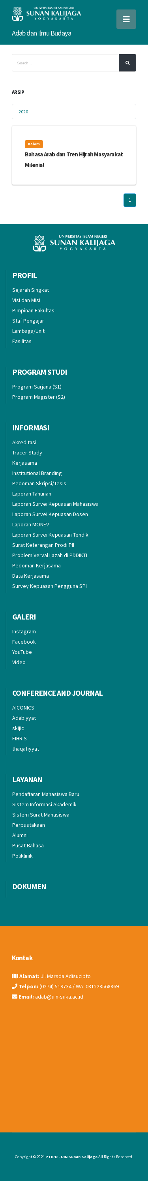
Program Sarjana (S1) (37, 386)
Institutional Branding (37, 473)
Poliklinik (22, 855)
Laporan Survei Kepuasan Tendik (50, 534)
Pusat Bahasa (28, 845)
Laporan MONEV (30, 524)
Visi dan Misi (26, 300)
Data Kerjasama (30, 575)
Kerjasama (24, 462)
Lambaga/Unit (28, 330)
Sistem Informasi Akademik (44, 804)
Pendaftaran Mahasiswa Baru (45, 794)
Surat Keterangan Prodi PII (43, 544)
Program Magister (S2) (38, 396)
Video (19, 662)
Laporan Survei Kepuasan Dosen (50, 514)
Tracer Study (27, 452)
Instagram (24, 631)
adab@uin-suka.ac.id (59, 996)
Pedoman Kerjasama (36, 565)
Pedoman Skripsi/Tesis (39, 483)
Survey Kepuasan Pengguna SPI (49, 586)
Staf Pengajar (28, 320)
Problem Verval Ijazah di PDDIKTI (49, 555)
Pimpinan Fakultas (33, 310)
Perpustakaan (28, 824)
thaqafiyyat (25, 748)
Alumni (20, 835)
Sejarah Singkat (30, 289)
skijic (18, 728)
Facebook (24, 641)
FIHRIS (19, 738)
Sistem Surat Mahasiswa (40, 814)
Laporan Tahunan (31, 493)
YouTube (22, 651)
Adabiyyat (24, 717)
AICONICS (23, 707)
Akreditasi (24, 442)
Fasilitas (22, 341)
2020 (23, 112)
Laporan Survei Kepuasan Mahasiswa (55, 503)
